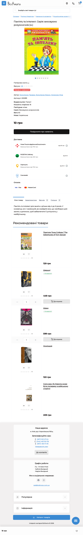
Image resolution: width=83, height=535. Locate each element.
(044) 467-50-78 (42, 442)
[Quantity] (26, 302)
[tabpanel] (41, 51)
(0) (22, 86)
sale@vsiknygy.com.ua (41, 485)
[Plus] (35, 302)
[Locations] (67, 3)
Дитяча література (27, 16)
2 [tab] (37, 78)
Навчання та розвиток (43, 16)
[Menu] (4, 3)
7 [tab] (47, 78)
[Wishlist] (29, 254)
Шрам (45, 308)
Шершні (46, 270)
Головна (16, 16)
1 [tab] (35, 78)
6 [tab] (45, 78)
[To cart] (56, 301)
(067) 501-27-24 (42, 439)
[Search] (15, 10)
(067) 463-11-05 (42, 444)
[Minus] (17, 302)
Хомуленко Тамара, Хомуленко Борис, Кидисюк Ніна (41, 95)
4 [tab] (41, 78)
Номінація (47, 346)
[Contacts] (73, 3)
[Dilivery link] (67, 146)
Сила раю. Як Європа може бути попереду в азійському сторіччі (55, 386)
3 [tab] (39, 78)
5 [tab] (43, 78)
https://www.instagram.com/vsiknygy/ (44, 480)
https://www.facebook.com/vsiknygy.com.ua (38, 480)
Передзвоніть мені (41, 446)
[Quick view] (24, 254)
